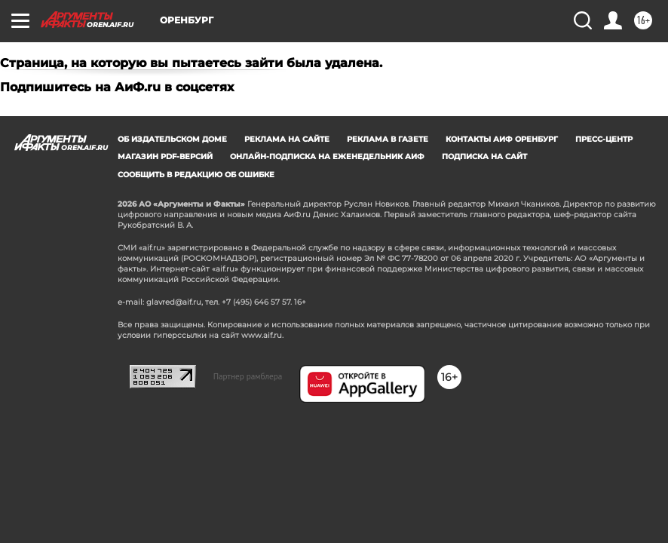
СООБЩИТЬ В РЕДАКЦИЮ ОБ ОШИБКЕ (196, 174)
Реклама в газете (387, 139)
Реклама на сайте (286, 139)
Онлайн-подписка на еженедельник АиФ (327, 156)
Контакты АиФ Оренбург (502, 139)
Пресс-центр (604, 139)
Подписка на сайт (484, 156)
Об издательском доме (172, 139)
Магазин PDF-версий (165, 156)
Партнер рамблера (248, 376)
